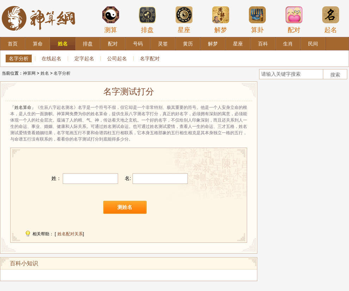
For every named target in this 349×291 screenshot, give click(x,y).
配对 (294, 19)
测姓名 (124, 207)
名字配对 (150, 58)
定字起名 (84, 58)
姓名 (45, 73)
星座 (184, 19)
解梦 (220, 19)
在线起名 (51, 58)
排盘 (147, 19)
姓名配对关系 (70, 233)
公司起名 (117, 58)
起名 (330, 19)
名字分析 (19, 58)
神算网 (29, 73)
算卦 (257, 19)
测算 (110, 19)
